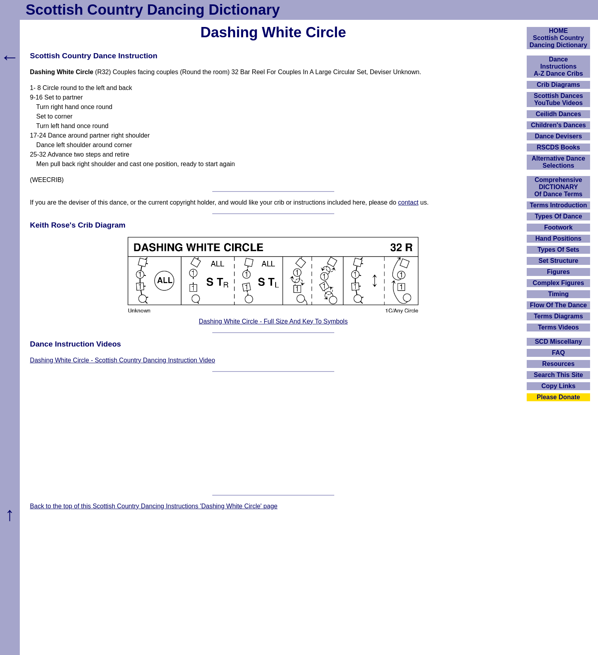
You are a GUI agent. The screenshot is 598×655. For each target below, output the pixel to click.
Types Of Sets (558, 249)
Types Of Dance (558, 216)
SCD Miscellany (558, 341)
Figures (558, 271)
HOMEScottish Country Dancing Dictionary (558, 37)
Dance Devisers (558, 136)
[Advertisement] (273, 433)
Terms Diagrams (558, 316)
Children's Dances (558, 125)
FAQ (558, 352)
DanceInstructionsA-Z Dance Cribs (558, 66)
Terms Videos (558, 327)
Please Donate (558, 397)
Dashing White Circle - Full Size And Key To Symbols (273, 321)
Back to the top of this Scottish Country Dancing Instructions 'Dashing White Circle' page (154, 506)
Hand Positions (558, 238)
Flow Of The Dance (558, 305)
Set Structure (558, 260)
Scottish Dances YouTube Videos (558, 99)
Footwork (558, 227)
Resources (558, 363)
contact (408, 202)
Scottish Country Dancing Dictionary (153, 10)
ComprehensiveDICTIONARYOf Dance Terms (558, 186)
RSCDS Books (558, 147)
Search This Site (558, 375)
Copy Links (558, 386)
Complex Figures (558, 283)
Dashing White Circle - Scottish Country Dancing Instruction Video (122, 360)
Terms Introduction (558, 205)
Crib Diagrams (558, 84)
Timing (558, 294)
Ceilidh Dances (558, 114)
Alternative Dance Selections (558, 162)
